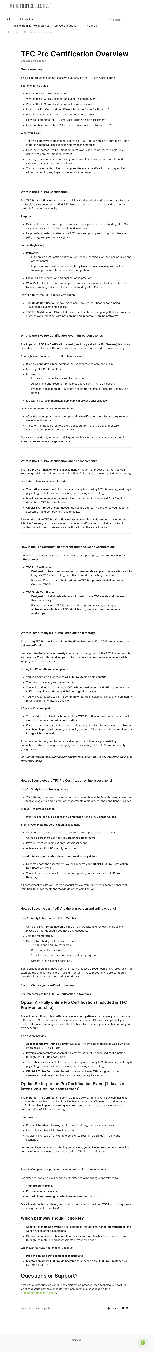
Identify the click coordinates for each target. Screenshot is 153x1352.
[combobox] (126, 19)
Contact (76, 1339)
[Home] (8, 19)
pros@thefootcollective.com (38, 1292)
